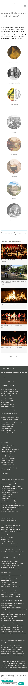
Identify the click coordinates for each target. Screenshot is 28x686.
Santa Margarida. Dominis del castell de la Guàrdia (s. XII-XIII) (14, 609)
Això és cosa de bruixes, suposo (7, 589)
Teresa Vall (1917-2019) (6, 428)
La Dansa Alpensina (5, 576)
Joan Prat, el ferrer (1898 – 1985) (8, 409)
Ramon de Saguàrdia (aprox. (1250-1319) (9, 391)
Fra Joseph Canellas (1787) (6, 402)
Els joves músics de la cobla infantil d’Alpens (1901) (12, 422)
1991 (16, 584)
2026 (2, 569)
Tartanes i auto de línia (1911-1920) (8, 498)
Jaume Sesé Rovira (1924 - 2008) (8, 430)
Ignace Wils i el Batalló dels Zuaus (8, 527)
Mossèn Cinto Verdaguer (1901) (8, 453)
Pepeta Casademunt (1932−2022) (8, 433)
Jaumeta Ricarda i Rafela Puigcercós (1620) (10, 417)
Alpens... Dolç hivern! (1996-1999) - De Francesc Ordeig (12, 655)
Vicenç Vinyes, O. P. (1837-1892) (7, 406)
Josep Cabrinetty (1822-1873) (7, 518)
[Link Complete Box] (14, 254)
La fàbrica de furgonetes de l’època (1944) (10, 507)
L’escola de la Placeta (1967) (7, 490)
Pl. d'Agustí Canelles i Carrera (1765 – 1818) (10, 629)
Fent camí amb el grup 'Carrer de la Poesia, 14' (10, 596)
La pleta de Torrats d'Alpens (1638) (8, 612)
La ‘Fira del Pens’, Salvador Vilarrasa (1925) (10, 565)
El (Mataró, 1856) (9, 481)
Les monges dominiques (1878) (8, 488)
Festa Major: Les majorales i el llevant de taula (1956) (12, 575)
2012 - (2, 572)
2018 (5, 571)
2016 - (5, 584)
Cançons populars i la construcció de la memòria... (11, 594)
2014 (16, 571)
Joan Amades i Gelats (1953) (7, 460)
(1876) (5, 535)
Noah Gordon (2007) (5, 469)
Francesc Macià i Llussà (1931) (8, 458)
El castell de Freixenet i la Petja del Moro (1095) (11, 607)
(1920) (10, 501)
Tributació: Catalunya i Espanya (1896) (9, 492)
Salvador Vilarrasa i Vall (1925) (7, 456)
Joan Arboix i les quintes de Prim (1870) (9, 419)
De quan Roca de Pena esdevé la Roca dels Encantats (12, 623)
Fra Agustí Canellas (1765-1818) (7, 398)
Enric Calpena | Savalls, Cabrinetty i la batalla (12, 554)
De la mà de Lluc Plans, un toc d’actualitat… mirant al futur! (13, 657)
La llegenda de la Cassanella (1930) (9, 503)
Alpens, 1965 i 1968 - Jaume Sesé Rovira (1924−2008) (12, 651)
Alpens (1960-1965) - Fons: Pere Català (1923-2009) (12, 647)
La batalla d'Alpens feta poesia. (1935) (12, 551)
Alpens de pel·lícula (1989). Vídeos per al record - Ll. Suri (12, 653)
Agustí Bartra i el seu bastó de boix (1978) (10, 467)
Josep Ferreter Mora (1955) (7, 462)
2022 (13, 569)
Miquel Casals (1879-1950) (6, 408)
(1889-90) (7, 537)
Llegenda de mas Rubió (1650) (7, 477)
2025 (5, 569)
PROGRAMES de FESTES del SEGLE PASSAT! (10, 586)
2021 (16, 569)
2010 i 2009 (8, 572)
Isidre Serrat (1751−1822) (6, 395)
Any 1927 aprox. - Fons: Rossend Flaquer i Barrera (11, 642)
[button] (25, 6)
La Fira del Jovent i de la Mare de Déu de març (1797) (12, 563)
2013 (19, 571)
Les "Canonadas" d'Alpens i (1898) (11, 549)
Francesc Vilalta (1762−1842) (7, 397)
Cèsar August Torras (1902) (7, 455)
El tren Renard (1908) (5, 496)
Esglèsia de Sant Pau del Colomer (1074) (9, 605)
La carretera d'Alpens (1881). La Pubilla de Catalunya (12, 616)
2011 (5, 572)
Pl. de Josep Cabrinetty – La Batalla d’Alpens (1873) (11, 627)
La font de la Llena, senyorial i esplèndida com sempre (12, 625)
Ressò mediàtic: (11, 531)
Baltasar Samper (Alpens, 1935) (8, 424)
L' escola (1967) (19, 488)
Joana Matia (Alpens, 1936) (7, 426)
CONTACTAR (4, 377)
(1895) (5, 539)
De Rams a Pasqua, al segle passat (8, 590)
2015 (13, 571)
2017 (7, 571)
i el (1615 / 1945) (11, 511)
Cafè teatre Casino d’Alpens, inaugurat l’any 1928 (11, 622)
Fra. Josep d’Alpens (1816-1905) (7, 404)
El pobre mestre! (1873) (6, 484)
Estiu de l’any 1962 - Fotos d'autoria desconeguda (11, 649)
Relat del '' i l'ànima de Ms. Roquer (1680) (12, 479)
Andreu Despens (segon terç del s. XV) (9, 393)
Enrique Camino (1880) (6, 447)
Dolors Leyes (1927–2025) (7, 432)
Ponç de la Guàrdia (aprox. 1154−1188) (9, 389)
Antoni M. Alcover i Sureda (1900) (8, 451)
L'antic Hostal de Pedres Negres (7, 618)
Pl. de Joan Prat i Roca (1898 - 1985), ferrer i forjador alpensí (13, 633)
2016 (10, 571)
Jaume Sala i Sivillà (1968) (7, 466)
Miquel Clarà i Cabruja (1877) (7, 445)
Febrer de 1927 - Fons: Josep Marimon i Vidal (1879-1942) (13, 640)
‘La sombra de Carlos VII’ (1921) (7, 541)
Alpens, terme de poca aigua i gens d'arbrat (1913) (12, 500)
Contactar (3, 684)
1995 (13, 584)
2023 (10, 569)
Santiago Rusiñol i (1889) (10, 449)
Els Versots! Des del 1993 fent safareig (9, 578)
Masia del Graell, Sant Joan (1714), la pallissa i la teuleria (13, 611)
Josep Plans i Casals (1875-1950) (8, 421)
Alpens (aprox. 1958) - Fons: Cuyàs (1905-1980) (11, 645)
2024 (7, 569)
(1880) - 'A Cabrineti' (10, 548)
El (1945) (6, 509)
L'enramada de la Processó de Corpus (9, 592)
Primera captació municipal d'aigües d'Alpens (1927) (12, 620)
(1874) (5, 534)
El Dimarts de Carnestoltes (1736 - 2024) (9, 561)
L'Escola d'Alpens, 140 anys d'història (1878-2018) (11, 486)
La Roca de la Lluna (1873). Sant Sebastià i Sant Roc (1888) (13, 614)
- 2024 (4, 582)
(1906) (7, 494)
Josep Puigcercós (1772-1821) (7, 400)
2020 (19, 569)
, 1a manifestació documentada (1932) (12, 505)
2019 (16, 582)
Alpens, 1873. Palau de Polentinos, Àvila (9, 520)
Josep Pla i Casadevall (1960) (7, 464)
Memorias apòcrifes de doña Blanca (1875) (10, 546)
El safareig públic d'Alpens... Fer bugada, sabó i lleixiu (12, 631)
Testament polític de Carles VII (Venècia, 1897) (11, 529)
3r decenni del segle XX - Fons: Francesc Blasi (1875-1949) (13, 644)
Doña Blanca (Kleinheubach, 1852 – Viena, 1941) (11, 525)
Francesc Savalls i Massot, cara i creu (9, 523)
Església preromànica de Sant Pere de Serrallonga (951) (12, 603)
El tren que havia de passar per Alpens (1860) (10, 483)
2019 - (2, 571)
